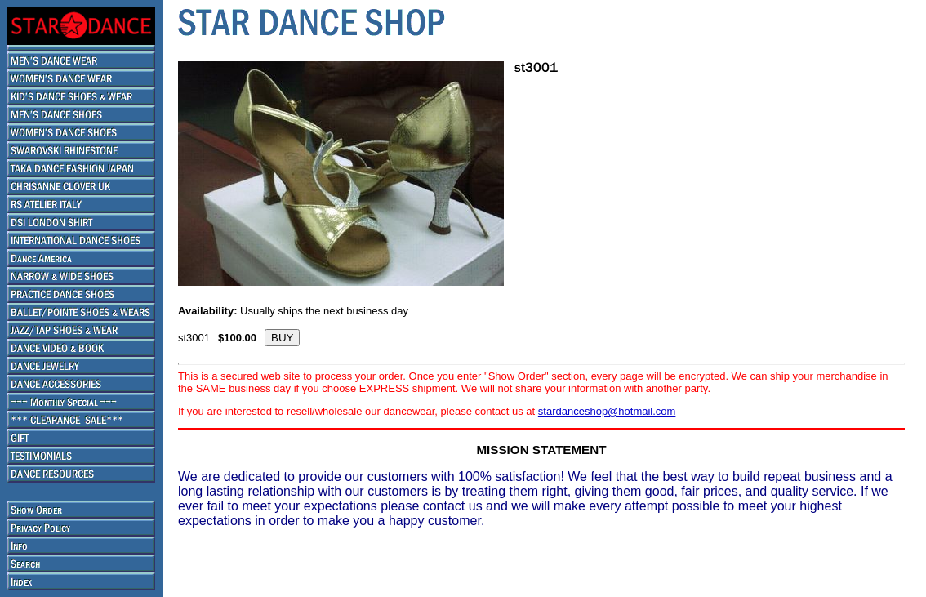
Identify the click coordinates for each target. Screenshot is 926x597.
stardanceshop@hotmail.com (607, 411)
